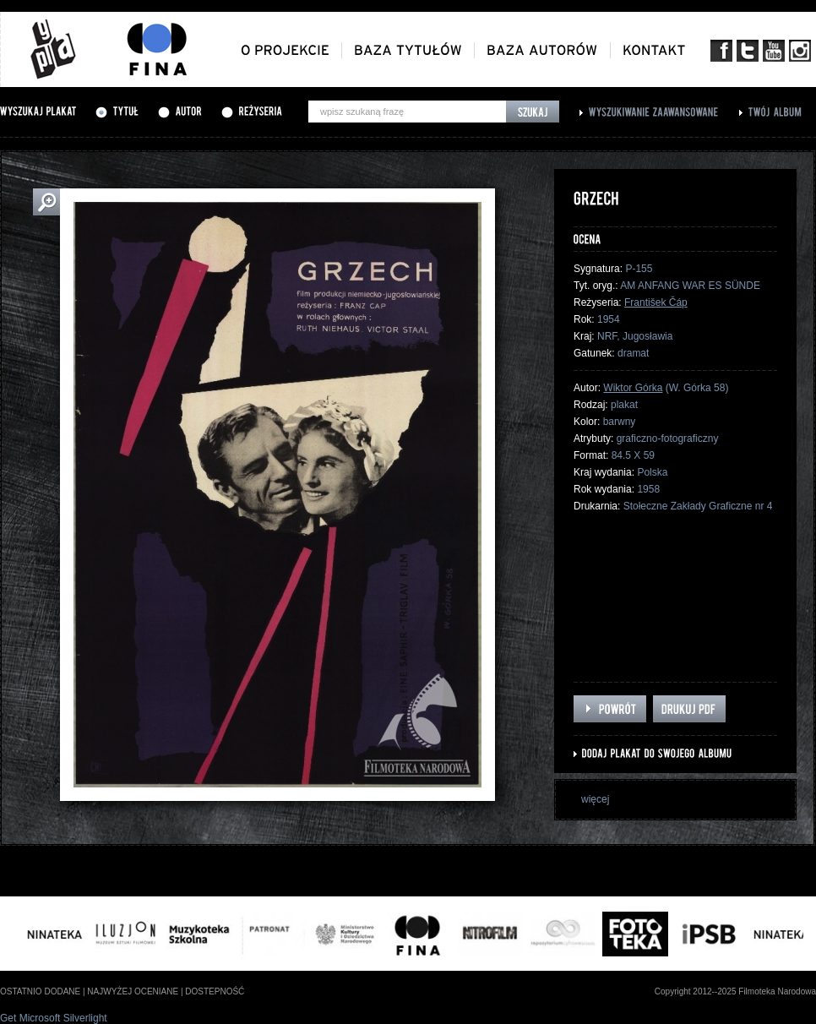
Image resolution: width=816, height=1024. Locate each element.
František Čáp (656, 302)
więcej (595, 799)
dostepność (214, 991)
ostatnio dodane (40, 991)
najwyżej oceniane (132, 991)
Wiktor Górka (632, 388)
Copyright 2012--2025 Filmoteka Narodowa (735, 991)
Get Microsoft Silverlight (53, 1018)
